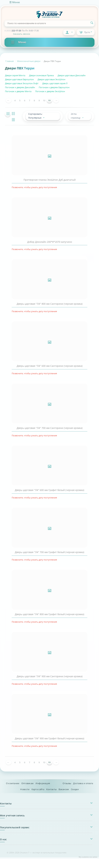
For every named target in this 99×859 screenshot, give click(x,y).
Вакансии (64, 790)
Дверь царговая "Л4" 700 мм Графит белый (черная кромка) (49, 553)
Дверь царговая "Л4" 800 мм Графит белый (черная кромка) (49, 615)
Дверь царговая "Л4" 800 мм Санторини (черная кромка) (49, 305)
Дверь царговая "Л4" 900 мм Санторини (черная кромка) (49, 677)
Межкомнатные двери (28, 61)
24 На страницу (78, 116)
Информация (43, 784)
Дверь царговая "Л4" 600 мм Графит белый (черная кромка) (49, 491)
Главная (9, 61)
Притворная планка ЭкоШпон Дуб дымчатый (50, 181)
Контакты (51, 790)
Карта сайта (38, 790)
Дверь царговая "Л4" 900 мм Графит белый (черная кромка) (49, 739)
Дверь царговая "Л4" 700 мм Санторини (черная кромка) (49, 429)
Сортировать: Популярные (38, 116)
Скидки (75, 790)
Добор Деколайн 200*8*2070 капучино (49, 243)
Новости (24, 790)
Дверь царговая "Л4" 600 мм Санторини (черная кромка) (49, 367)
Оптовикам (27, 784)
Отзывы (67, 784)
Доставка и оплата (83, 784)
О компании (12, 784)
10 (44, 100)
